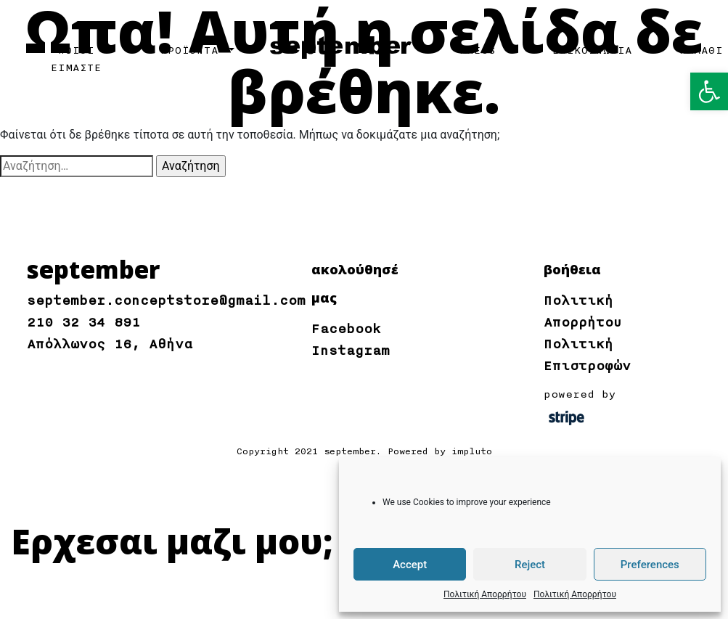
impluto (471, 451)
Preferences (650, 564)
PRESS (477, 51)
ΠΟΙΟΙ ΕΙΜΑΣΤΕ (76, 59)
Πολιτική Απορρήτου (484, 594)
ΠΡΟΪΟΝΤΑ (193, 51)
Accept (410, 564)
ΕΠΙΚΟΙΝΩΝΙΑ (592, 51)
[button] (709, 91)
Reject (530, 564)
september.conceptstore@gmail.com (166, 300)
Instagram (350, 350)
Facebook (346, 328)
